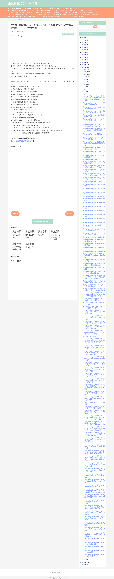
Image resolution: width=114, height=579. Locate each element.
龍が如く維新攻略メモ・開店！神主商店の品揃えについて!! (94, 240)
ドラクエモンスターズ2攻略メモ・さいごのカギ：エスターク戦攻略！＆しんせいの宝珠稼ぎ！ (94, 434)
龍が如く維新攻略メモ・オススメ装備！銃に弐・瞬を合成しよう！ (93, 125)
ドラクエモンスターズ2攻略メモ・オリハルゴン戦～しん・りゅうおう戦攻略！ (94, 529)
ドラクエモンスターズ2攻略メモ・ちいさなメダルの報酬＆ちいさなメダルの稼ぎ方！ (94, 312)
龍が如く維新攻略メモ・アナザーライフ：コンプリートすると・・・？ (94, 174)
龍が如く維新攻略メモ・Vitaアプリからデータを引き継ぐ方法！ (94, 272)
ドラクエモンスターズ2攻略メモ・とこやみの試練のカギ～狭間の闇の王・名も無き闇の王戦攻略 (94, 507)
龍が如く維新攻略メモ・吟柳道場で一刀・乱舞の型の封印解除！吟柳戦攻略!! (94, 255)
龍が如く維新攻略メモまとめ (21, 141)
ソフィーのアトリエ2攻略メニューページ (73, 12)
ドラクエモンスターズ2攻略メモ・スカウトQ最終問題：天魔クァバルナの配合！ (94, 347)
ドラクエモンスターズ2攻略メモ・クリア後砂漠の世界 (94, 555)
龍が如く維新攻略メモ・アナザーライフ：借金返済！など (94, 233)
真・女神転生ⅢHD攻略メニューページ (48, 10)
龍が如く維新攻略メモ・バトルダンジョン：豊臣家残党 (94, 138)
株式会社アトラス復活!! (90, 336)
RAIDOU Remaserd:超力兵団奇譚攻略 (86, 14)
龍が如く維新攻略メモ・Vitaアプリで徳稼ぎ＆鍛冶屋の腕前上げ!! (94, 281)
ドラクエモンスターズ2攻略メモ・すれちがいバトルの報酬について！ (94, 299)
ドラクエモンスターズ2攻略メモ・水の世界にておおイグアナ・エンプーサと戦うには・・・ (94, 375)
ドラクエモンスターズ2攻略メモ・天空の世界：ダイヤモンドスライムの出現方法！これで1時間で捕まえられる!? (94, 341)
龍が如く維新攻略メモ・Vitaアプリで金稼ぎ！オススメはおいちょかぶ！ (94, 289)
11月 (85, 71)
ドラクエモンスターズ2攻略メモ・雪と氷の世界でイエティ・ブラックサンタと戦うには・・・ (94, 380)
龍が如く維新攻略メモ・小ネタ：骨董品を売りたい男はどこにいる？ (94, 111)
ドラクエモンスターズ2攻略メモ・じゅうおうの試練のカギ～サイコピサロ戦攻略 (94, 512)
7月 (85, 81)
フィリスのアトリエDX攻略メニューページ (20, 12)
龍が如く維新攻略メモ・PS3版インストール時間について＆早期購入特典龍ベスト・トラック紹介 (94, 277)
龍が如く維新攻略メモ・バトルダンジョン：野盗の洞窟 (94, 285)
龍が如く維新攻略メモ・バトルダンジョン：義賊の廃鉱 (94, 229)
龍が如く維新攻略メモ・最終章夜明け (94, 182)
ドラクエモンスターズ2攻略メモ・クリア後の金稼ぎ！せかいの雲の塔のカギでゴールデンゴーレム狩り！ (94, 452)
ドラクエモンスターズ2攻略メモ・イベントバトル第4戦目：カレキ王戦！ (94, 393)
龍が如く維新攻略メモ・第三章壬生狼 (94, 251)
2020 (83, 52)
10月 (85, 74)
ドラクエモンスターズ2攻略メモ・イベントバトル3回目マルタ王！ (94, 407)
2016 (83, 62)
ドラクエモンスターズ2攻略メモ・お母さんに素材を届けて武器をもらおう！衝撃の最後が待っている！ (94, 294)
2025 (83, 40)
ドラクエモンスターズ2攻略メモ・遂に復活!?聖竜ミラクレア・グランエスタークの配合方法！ (94, 327)
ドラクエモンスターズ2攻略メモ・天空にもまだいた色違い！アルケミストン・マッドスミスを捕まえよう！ (94, 423)
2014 (83, 67)
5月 (85, 86)
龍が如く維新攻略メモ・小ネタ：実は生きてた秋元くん (94, 162)
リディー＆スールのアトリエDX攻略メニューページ (76, 10)
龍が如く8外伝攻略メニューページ (37, 8)
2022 (83, 47)
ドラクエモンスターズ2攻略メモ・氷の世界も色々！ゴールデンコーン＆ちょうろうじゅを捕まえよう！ (94, 428)
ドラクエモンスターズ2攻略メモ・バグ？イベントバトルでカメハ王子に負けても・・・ (94, 475)
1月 (85, 559)
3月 (85, 91)
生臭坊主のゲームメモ (22, 3)
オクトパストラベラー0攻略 (37, 16)
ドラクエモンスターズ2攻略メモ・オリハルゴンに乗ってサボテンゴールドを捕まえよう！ (94, 464)
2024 (83, 42)
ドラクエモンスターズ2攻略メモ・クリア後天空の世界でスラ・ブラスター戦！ (94, 481)
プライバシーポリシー (14, 14)
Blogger (59, 572)
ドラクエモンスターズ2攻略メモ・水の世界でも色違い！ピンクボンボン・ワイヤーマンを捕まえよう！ (94, 417)
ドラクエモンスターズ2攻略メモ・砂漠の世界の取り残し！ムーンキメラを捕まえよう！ (94, 412)
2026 (83, 37)
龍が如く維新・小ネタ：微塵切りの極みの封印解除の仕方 (94, 107)
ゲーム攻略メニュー (92, 12)
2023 (83, 45)
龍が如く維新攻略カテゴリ (42, 221)
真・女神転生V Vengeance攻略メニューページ (22, 10)
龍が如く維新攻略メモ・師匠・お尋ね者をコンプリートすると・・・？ (94, 148)
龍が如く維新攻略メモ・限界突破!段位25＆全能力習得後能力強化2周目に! (94, 143)
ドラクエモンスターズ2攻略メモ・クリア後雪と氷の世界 (94, 543)
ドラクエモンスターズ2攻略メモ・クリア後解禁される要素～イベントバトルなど (94, 501)
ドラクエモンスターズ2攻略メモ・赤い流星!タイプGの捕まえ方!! (94, 485)
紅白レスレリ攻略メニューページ (17, 16)
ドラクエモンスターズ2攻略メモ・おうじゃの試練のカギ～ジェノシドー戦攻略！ (94, 523)
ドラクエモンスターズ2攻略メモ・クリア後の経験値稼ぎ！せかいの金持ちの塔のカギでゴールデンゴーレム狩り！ (94, 387)
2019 (83, 54)
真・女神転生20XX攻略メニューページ (62, 14)
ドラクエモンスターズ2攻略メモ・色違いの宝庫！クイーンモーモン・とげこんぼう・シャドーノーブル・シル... (94, 440)
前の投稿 (69, 213)
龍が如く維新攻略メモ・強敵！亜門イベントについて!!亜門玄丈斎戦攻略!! (94, 130)
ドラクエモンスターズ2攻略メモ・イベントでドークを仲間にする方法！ (94, 322)
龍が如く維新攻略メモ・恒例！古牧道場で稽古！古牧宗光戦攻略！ (94, 264)
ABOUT (24, 14)
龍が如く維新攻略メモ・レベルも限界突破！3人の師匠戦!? (94, 103)
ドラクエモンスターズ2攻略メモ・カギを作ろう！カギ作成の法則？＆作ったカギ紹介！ (94, 398)
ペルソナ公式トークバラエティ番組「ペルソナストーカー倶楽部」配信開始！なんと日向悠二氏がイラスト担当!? (94, 98)
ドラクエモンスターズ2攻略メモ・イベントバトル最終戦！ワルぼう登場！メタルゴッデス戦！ (94, 332)
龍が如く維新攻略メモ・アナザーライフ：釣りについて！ (94, 178)
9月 (85, 76)
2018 (83, 57)
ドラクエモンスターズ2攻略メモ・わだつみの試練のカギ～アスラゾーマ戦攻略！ (94, 518)
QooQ (60, 578)
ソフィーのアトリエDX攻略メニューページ (47, 12)
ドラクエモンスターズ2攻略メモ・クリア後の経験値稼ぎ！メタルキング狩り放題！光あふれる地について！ (94, 490)
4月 (85, 89)
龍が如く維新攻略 (68, 34)
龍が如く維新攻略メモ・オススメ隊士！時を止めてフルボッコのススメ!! (93, 120)
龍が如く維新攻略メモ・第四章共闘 (93, 237)
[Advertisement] (42, 49)
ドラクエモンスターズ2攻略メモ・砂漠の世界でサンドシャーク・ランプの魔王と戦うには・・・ (94, 369)
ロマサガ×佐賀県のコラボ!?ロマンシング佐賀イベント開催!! (94, 307)
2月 (85, 94)
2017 (83, 59)
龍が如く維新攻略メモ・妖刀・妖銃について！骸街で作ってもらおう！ (94, 166)
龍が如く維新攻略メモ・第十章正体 (93, 196)
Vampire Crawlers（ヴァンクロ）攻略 (72, 16)
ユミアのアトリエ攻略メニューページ (39, 14)
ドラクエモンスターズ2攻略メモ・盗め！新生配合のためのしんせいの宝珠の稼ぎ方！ (94, 496)
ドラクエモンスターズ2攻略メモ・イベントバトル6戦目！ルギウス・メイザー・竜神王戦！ (94, 353)
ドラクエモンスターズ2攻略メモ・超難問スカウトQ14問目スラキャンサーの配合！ (94, 446)
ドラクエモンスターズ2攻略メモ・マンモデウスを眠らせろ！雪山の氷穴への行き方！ (94, 470)
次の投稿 (15, 213)
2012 (83, 564)
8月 (85, 79)
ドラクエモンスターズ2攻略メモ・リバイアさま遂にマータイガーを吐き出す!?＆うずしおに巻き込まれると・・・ (94, 458)
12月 (85, 69)
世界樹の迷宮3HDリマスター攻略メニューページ (63, 8)
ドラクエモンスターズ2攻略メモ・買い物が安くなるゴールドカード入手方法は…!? (94, 534)
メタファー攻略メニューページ (17, 8)
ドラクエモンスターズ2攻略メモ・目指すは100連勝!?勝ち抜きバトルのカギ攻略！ (94, 358)
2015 (83, 64)
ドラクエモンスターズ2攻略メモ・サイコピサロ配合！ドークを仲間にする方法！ (94, 317)
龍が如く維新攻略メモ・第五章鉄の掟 (94, 222)
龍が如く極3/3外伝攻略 (53, 16)
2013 (83, 562)
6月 (85, 84)
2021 (83, 50)
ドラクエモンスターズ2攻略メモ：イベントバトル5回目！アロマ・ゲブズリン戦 (94, 364)
